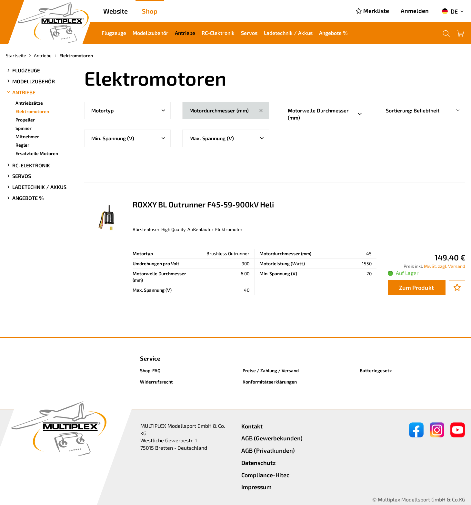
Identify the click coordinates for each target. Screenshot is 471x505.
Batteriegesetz (376, 370)
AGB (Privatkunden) (268, 450)
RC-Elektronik (218, 33)
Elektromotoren (32, 111)
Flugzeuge (114, 33)
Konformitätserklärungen (270, 381)
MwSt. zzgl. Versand (444, 266)
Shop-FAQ (150, 370)
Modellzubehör (150, 33)
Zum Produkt (416, 287)
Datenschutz (258, 462)
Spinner (23, 128)
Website (115, 11)
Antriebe (185, 33)
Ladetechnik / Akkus (288, 33)
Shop (149, 11)
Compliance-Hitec (265, 475)
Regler (22, 145)
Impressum (256, 486)
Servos (249, 33)
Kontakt (252, 426)
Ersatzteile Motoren (36, 153)
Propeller (25, 119)
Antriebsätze (29, 103)
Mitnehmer (27, 136)
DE (450, 11)
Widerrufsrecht (156, 381)
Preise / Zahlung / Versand (271, 370)
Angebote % (333, 33)
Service (150, 358)
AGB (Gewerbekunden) (272, 438)
